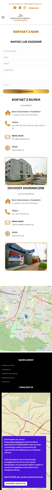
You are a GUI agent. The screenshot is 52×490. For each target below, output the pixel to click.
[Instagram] (24, 8)
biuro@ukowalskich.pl (34, 4)
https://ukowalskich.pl (14, 442)
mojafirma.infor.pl (8, 365)
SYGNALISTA (34, 8)
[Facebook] (14, 8)
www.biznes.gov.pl (8, 378)
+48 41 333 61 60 (17, 4)
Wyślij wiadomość (26, 91)
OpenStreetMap (47, 350)
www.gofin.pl (6, 369)
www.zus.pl (6, 382)
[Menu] (3, 17)
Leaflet (39, 350)
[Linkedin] (20, 8)
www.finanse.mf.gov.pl (9, 374)
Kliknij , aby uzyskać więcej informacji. (23, 477)
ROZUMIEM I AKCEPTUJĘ (16, 484)
